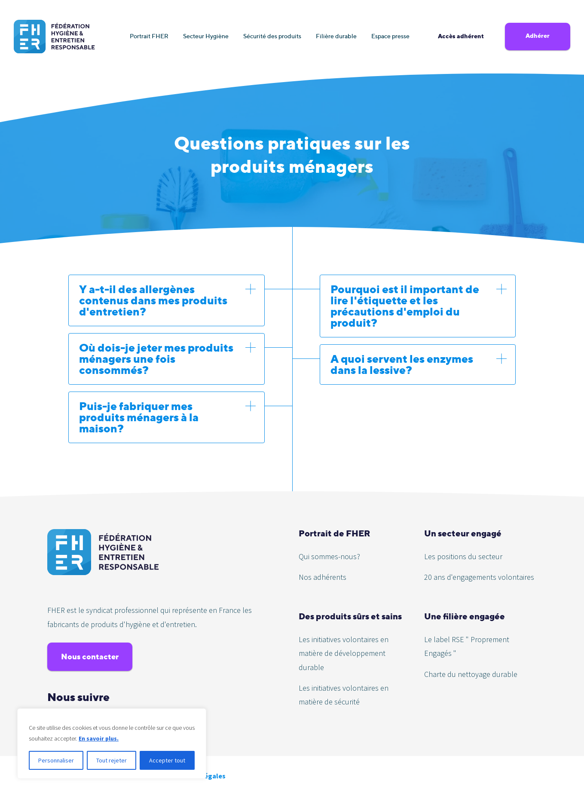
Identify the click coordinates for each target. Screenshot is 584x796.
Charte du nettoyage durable (470, 674)
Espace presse (390, 36)
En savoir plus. (99, 738)
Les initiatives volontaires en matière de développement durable (343, 653)
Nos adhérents (322, 577)
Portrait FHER (149, 36)
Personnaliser (56, 760)
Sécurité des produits (272, 36)
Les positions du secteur (463, 556)
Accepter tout (167, 760)
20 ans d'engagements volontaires (479, 577)
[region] (111, 743)
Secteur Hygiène (206, 36)
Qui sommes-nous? (329, 556)
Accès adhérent (461, 36)
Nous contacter (90, 656)
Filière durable (336, 36)
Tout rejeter (111, 760)
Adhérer (538, 36)
